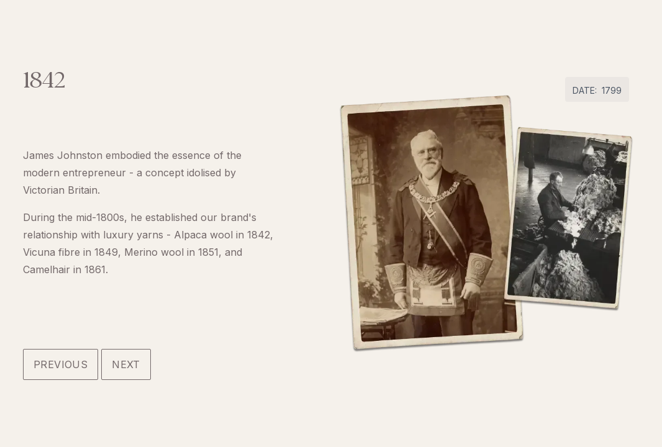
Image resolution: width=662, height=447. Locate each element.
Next (126, 364)
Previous (61, 364)
